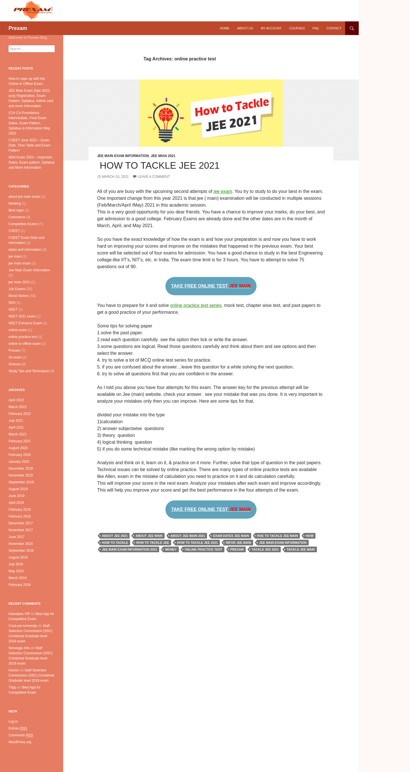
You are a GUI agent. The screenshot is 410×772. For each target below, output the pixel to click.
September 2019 (21, 482)
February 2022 (20, 414)
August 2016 (18, 557)
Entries (18, 728)
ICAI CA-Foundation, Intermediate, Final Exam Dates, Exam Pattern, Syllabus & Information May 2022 (29, 123)
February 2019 (20, 510)
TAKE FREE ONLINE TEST (211, 286)
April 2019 (16, 503)
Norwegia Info (19, 648)
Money (171, 549)
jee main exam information (283, 542)
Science (15, 364)
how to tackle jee (152, 542)
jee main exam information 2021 (129, 549)
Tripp (12, 687)
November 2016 (21, 544)
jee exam (223, 191)
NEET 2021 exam (22, 316)
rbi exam (15, 357)
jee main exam (20, 263)
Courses (297, 28)
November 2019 (21, 475)
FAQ (316, 28)
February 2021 (20, 441)
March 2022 (17, 407)
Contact (334, 28)
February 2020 (20, 455)
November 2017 (21, 530)
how (309, 535)
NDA (12, 303)
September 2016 (21, 551)
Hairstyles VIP (19, 614)
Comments (21, 735)
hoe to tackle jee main (277, 535)
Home (224, 28)
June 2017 (16, 537)
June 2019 (16, 496)
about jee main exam (24, 197)
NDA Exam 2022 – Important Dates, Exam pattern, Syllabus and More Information (31, 162)
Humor (14, 670)
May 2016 (16, 571)
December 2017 (21, 523)
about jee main (149, 535)
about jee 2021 (115, 535)
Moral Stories (19, 296)
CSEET (14, 231)
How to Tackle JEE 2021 (158, 165)
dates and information (25, 250)
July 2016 (16, 564)
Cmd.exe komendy (23, 626)
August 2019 (18, 489)
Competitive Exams (23, 224)
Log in (13, 722)
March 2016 (17, 578)
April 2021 (16, 427)
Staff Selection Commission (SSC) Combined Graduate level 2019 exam (31, 675)
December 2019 (21, 468)
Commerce (17, 217)
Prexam (18, 28)
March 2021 (17, 434)
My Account (271, 28)
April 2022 (16, 400)
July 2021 (16, 421)
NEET (13, 309)
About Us (245, 28)
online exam (18, 330)
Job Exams (17, 289)
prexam (237, 549)
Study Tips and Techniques (29, 371)
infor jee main (238, 542)
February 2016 (20, 585)
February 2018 (20, 516)
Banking (15, 203)
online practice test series (196, 305)
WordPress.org (20, 742)
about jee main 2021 (188, 535)
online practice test (203, 549)
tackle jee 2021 (265, 549)
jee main (15, 256)
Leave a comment (154, 177)
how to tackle (115, 542)
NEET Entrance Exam (25, 323)
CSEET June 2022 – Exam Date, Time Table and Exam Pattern (29, 145)
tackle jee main (301, 549)
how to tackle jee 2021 (197, 542)
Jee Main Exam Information (123, 156)
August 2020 (18, 448)
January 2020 (19, 462)
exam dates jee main (231, 535)
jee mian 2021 (163, 156)
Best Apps (16, 210)
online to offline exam (25, 344)
